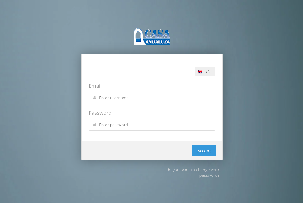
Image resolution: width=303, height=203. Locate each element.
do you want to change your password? (193, 172)
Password (100, 113)
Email (95, 86)
